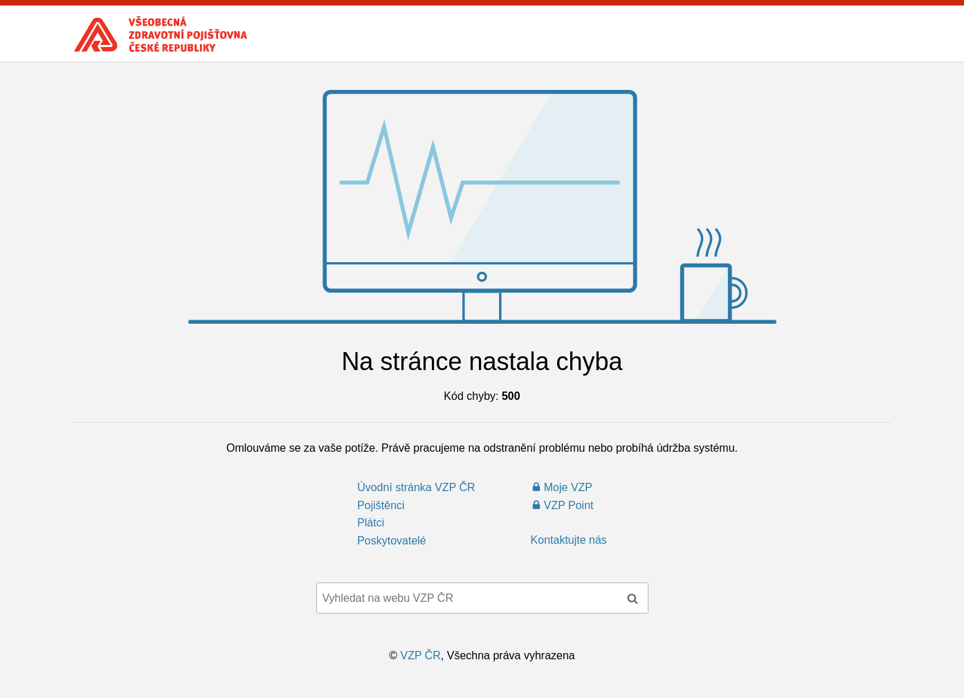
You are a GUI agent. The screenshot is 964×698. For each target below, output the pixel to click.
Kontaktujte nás (569, 540)
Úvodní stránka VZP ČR (416, 487)
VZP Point (569, 505)
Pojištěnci (380, 505)
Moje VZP (568, 487)
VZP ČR (420, 655)
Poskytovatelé (391, 541)
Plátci (370, 523)
